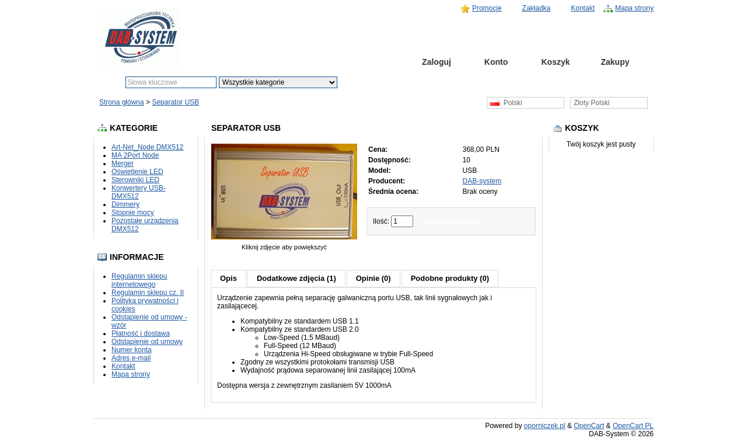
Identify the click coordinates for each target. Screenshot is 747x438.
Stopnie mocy (132, 212)
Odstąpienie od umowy (147, 342)
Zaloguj (436, 62)
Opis (228, 278)
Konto (496, 62)
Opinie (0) (373, 278)
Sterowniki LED (135, 180)
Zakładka (536, 8)
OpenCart (589, 426)
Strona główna (377, 62)
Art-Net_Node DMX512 (147, 147)
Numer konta (131, 350)
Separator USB (175, 102)
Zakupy (615, 62)
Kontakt (583, 8)
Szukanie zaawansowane (424, 82)
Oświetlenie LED (137, 172)
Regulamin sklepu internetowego (139, 280)
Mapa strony (634, 8)
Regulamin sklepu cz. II (147, 292)
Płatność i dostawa (140, 333)
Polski (506, 103)
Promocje (487, 8)
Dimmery (125, 204)
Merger (122, 163)
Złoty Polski (591, 103)
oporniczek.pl (545, 426)
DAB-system (482, 181)
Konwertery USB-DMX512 (138, 192)
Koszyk (555, 62)
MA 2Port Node (135, 155)
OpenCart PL (633, 426)
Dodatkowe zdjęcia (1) (296, 278)
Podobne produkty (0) (450, 278)
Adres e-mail (131, 358)
